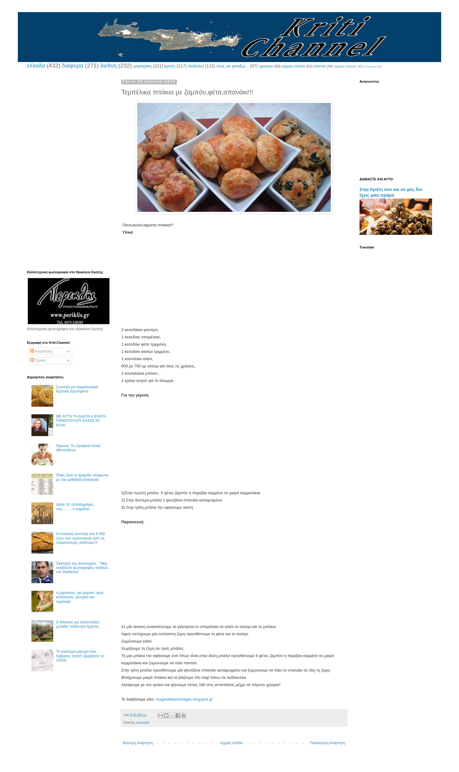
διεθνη (108, 65)
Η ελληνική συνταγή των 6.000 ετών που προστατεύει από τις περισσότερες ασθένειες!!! (80, 538)
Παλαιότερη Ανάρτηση (327, 743)
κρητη (169, 66)
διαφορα (72, 65)
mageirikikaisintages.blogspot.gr (184, 699)
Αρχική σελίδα (231, 743)
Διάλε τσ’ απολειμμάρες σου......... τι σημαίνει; (75, 506)
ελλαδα (36, 65)
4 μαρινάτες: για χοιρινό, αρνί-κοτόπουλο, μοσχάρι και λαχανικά (80, 597)
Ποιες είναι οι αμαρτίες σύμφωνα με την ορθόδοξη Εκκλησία (82, 477)
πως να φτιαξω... (232, 66)
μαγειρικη (142, 66)
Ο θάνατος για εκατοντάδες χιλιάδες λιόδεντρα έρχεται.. (78, 624)
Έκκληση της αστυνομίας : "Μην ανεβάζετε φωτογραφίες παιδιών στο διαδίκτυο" (82, 567)
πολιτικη (196, 66)
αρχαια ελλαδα (293, 66)
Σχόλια (38, 360)
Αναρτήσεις (41, 351)
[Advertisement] (234, 283)
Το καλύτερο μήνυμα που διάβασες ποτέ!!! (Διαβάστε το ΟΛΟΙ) (80, 655)
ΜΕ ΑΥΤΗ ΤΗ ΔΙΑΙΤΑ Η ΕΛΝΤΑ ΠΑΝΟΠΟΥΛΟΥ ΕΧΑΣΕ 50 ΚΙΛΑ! (81, 420)
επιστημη (370, 66)
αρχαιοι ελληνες (345, 66)
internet (320, 66)
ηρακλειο (266, 66)
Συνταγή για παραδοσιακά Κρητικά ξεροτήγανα (77, 389)
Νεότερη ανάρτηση (138, 743)
